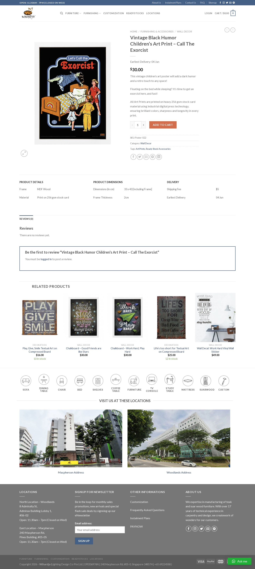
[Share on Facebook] (133, 157)
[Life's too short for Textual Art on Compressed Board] (171, 317)
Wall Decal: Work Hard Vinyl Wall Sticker (215, 350)
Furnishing (92, 13)
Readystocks (135, 13)
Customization (113, 13)
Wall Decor (184, 31)
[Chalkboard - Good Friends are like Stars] (83, 317)
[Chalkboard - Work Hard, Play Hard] (127, 317)
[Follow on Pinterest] (234, 3)
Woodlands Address (179, 472)
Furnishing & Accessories (157, 31)
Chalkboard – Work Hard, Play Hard (127, 350)
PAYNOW (136, 526)
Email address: (83, 523)
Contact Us (190, 2)
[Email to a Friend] (146, 157)
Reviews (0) (26, 218)
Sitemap (213, 2)
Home (133, 31)
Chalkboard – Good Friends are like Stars (83, 350)
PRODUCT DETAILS (31, 182)
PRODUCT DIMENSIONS (108, 182)
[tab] (26, 218)
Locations (153, 13)
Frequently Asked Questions (147, 510)
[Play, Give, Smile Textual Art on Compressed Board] (39, 317)
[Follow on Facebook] (220, 3)
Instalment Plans (173, 2)
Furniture (73, 13)
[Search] (61, 13)
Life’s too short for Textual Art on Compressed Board (171, 350)
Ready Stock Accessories (158, 148)
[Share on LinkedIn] (159, 157)
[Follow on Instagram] (224, 3)
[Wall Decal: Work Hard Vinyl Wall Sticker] (215, 317)
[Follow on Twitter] (227, 3)
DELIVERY (173, 182)
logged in (46, 259)
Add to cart (163, 124)
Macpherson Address (71, 472)
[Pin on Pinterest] (152, 157)
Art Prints (140, 148)
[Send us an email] (230, 3)
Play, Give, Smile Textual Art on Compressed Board (39, 350)
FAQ (202, 2)
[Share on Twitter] (140, 157)
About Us (156, 2)
